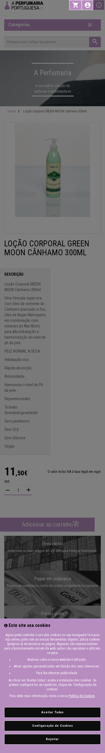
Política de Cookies (82, 696)
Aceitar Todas (52, 712)
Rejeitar (52, 739)
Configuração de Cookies (52, 726)
